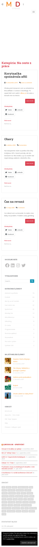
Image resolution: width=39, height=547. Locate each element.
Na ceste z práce (10, 341)
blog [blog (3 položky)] (31, 487)
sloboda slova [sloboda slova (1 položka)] (6, 508)
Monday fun (9, 313)
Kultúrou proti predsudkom (22, 377)
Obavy (8, 139)
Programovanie (10, 329)
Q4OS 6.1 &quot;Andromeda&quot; (13, 457)
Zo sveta (8, 325)
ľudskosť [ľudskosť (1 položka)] (31, 511)
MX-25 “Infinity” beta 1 (9, 453)
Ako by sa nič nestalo (12, 301)
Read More (30, 101)
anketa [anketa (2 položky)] (15, 487)
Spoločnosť (8, 309)
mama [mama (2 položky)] (9, 499)
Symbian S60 (9, 345)
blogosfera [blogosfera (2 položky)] (11, 490)
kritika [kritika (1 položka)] (4, 499)
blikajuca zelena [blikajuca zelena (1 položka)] (23, 487)
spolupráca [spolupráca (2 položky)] (16, 508)
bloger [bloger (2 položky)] (4, 490)
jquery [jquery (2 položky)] (32, 496)
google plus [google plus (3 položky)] (19, 496)
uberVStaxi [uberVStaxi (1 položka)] (33, 508)
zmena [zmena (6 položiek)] (19, 511)
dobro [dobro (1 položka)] (23, 493)
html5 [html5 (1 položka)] (26, 496)
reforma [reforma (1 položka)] (32, 502)
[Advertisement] (19, 34)
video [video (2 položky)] (4, 511)
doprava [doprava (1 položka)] (29, 493)
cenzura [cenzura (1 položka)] (4, 493)
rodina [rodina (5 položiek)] (4, 505)
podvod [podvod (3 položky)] (30, 499)
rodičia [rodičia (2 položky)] (10, 505)
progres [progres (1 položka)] (18, 502)
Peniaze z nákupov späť (13, 427)
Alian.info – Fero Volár (12, 415)
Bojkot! (15, 385)
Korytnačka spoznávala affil (15, 75)
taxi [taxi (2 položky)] (22, 508)
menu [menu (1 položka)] (20, 499)
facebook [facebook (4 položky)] (5, 496)
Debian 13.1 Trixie (8, 463)
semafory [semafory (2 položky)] (17, 505)
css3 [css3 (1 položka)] (18, 493)
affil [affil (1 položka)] (3, 487)
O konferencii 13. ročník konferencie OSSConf (17, 473)
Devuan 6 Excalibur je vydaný (11, 449)
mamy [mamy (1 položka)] (15, 499)
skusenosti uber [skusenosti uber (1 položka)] (26, 505)
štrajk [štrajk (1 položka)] (4, 514)
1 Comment (21, 208)
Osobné (7, 297)
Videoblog (8, 321)
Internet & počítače (11, 293)
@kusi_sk (24, 93)
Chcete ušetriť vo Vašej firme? (23, 394)
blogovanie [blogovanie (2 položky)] (20, 490)
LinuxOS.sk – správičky (13, 445)
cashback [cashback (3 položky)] (28, 490)
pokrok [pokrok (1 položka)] (4, 502)
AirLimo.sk (8, 411)
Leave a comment (26, 83)
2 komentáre (23, 145)
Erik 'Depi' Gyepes (11, 419)
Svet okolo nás (10, 305)
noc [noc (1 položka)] (25, 499)
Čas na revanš (14, 202)
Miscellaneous (9, 317)
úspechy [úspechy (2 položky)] (24, 511)
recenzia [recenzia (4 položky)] (25, 502)
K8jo (6, 423)
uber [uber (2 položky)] (26, 508)
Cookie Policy (10, 539)
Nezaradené (9, 337)
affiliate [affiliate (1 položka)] (8, 487)
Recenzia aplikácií (10, 333)
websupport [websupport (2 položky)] (11, 511)
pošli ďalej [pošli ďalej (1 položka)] (11, 502)
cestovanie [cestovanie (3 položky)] (12, 493)
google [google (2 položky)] (12, 496)
